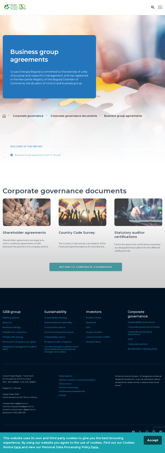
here (17, 447)
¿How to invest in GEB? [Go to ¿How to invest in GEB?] (98, 337)
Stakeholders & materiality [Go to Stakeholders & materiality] (58, 322)
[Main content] (82, 151)
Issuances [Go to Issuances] (91, 322)
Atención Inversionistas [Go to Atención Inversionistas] (68, 387)
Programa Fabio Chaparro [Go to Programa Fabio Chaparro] (58, 341)
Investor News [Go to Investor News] (93, 341)
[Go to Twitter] (140, 431)
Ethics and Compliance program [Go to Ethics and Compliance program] (19, 341)
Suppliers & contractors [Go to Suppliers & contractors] (15, 332)
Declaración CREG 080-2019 (14, 412)
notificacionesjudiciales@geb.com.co (18, 406)
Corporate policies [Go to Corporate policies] (137, 344)
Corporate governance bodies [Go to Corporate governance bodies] (144, 327)
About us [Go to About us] (7, 322)
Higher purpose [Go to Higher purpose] (11, 317)
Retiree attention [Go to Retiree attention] (65, 376)
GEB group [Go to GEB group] (12, 312)
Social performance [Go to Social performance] (54, 327)
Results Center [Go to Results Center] (93, 317)
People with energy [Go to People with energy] (13, 337)
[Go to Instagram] (147, 431)
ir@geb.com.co (29, 409)
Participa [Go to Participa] (62, 395)
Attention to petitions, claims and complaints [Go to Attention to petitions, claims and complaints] (77, 380)
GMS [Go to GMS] (130, 339)
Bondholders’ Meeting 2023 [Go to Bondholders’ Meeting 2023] (142, 349)
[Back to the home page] (15, 6)
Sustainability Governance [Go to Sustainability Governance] (141, 322)
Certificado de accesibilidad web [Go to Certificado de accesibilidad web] (72, 391)
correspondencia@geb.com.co (15, 403)
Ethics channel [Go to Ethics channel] (65, 384)
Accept (152, 440)
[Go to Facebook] (133, 431)
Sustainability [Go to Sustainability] (55, 312)
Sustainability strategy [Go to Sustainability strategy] (55, 317)
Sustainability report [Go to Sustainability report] (54, 337)
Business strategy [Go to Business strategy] (12, 327)
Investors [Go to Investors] (94, 312)
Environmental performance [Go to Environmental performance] (59, 332)
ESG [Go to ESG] (88, 327)
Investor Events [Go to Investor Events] (94, 332)
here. (95, 447)
